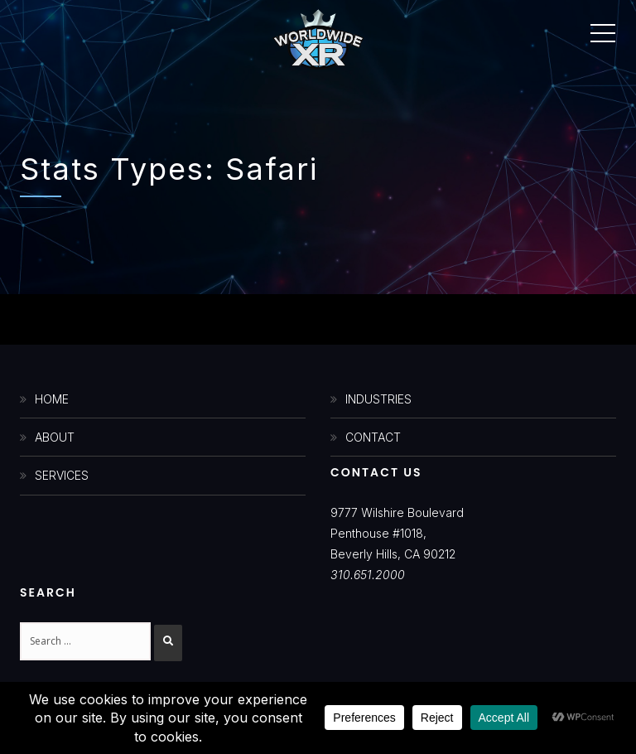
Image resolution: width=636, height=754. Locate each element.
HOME (52, 399)
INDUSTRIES (378, 399)
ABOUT (55, 437)
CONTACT (373, 437)
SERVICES (62, 475)
